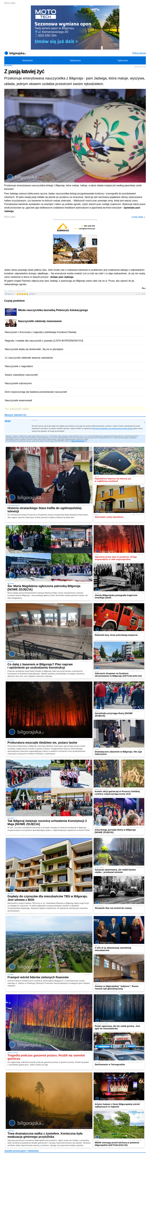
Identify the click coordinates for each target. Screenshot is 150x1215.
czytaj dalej (138, 217)
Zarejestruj (81, 441)
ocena (32, 294)
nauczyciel (15, 408)
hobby (25, 408)
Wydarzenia (75, 60)
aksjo (8, 421)
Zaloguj (74, 441)
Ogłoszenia (123, 60)
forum (11, 294)
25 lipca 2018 (34, 420)
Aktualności (27, 60)
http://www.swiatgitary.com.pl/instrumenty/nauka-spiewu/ (112, 428)
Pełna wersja (139, 53)
